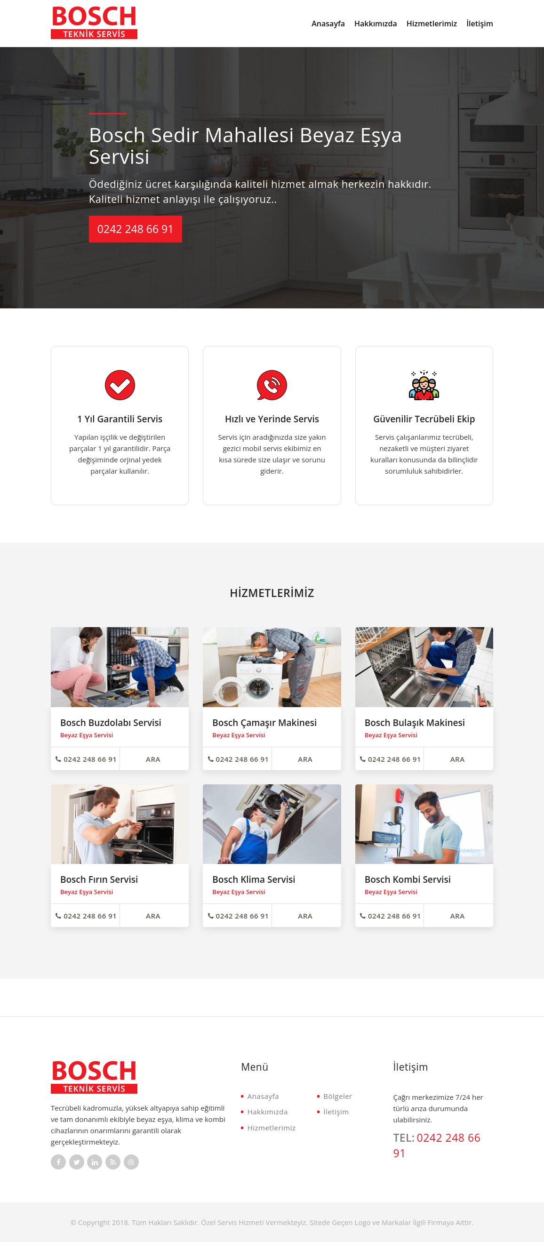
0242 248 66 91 (135, 228)
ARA (153, 759)
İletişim (479, 23)
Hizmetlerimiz (432, 23)
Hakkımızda (375, 23)
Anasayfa (328, 23)
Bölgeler (334, 1096)
